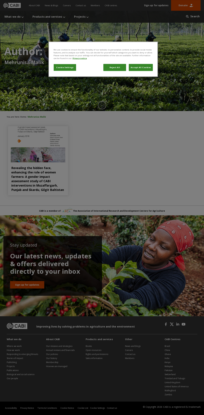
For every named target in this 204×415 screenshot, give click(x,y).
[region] (103, 59)
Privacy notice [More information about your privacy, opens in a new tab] (80, 58)
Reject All (115, 67)
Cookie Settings (65, 67)
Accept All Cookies (141, 67)
